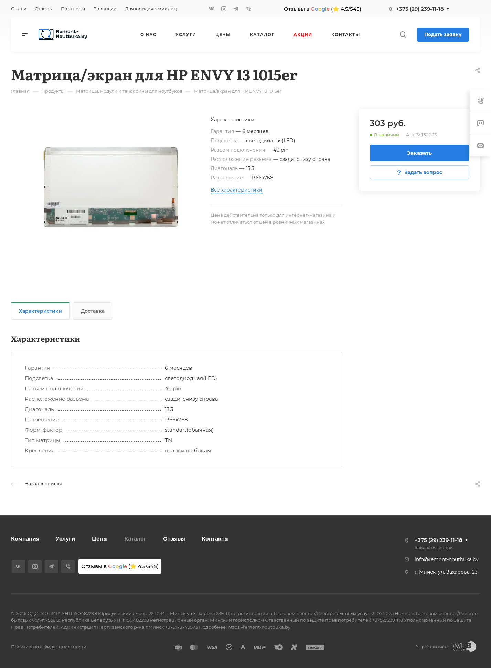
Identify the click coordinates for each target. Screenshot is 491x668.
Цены (100, 538)
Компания (25, 538)
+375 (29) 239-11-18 (420, 9)
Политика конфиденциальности (48, 646)
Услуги (65, 538)
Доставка (93, 311)
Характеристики (40, 311)
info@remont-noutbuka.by (447, 559)
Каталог (135, 538)
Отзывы (174, 538)
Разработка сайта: (432, 647)
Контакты (215, 538)
